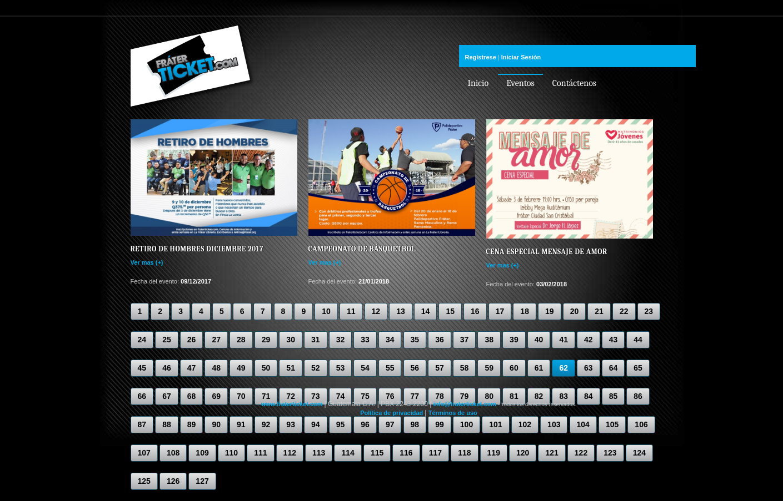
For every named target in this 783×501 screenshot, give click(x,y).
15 (450, 311)
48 (216, 367)
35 (415, 339)
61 (539, 367)
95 (340, 424)
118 (464, 452)
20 (574, 311)
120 (522, 452)
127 (202, 481)
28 (241, 339)
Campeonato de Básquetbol (362, 249)
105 (612, 424)
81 (514, 396)
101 (495, 424)
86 (638, 396)
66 (142, 396)
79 (464, 396)
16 (475, 311)
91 (241, 424)
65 (638, 367)
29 (266, 339)
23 (649, 311)
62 (563, 367)
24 (142, 339)
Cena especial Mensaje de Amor (546, 251)
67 (166, 396)
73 (315, 396)
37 (464, 339)
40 (539, 339)
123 (610, 452)
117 (435, 452)
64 (613, 367)
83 (563, 396)
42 (588, 339)
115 (377, 452)
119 (493, 452)
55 (390, 367)
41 (563, 339)
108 (173, 452)
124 (639, 452)
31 (315, 339)
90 (216, 424)
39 (514, 339)
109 (202, 452)
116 (406, 452)
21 (599, 311)
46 (166, 367)
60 (514, 367)
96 (365, 424)
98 (415, 424)
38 (489, 339)
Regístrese (480, 57)
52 (315, 367)
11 (351, 311)
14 (425, 311)
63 (588, 367)
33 (365, 339)
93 (290, 424)
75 (365, 396)
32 (340, 339)
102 (524, 424)
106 (641, 424)
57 (439, 367)
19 (549, 311)
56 (415, 367)
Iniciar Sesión (521, 57)
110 (231, 452)
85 (613, 396)
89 (191, 424)
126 (173, 481)
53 (340, 367)
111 (260, 452)
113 (318, 452)
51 (290, 367)
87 (142, 424)
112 (289, 452)
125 (144, 481)
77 (415, 396)
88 (166, 424)
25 (166, 339)
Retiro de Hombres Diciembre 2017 (197, 249)
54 (365, 367)
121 (551, 452)
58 (464, 367)
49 (241, 367)
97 (390, 424)
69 (216, 396)
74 (340, 396)
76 (390, 396)
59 (489, 367)
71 (266, 396)
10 (326, 311)
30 (290, 339)
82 (539, 396)
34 (390, 339)
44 (638, 339)
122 (581, 452)
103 (553, 424)
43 (613, 339)
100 (466, 424)
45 (142, 367)
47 (191, 367)
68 (191, 396)
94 (315, 424)
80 (489, 396)
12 (376, 311)
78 (439, 396)
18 (524, 311)
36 (439, 339)
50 (266, 367)
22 (624, 311)
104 (583, 424)
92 (266, 424)
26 (191, 339)
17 (500, 311)
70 (241, 396)
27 (216, 339)
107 (144, 452)
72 (290, 396)
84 (588, 396)
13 (400, 311)
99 (439, 424)
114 (347, 452)
